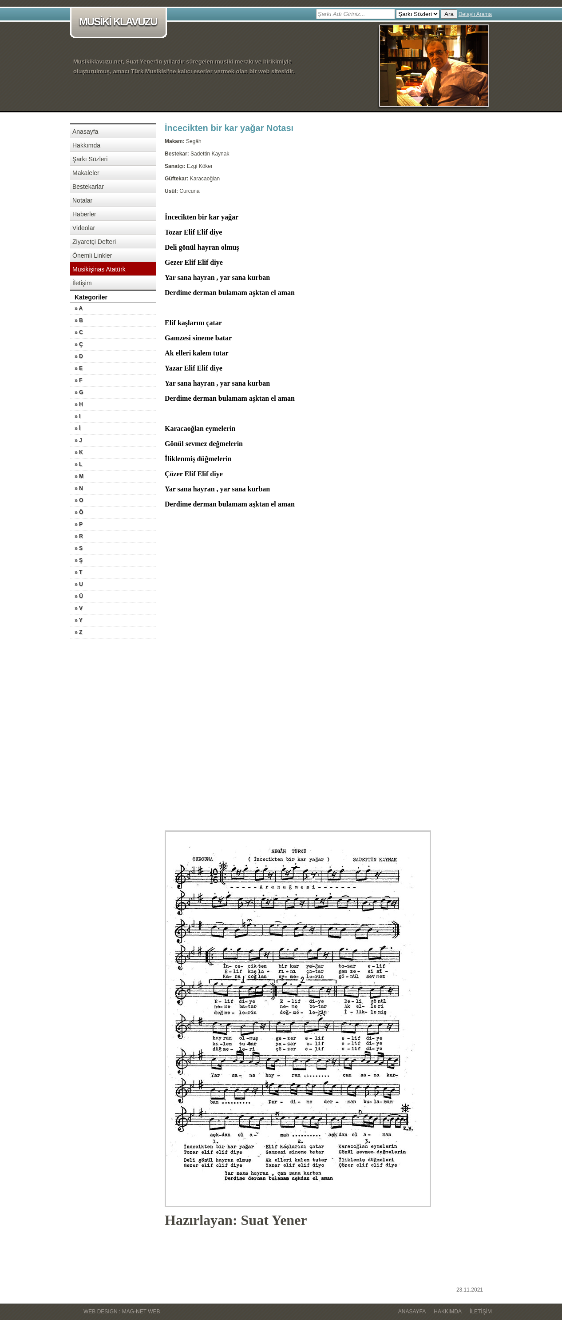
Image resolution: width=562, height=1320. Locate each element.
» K (79, 452)
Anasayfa (85, 131)
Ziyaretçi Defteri (94, 241)
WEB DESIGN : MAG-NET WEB (121, 1311)
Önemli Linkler (92, 255)
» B (79, 320)
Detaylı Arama (475, 14)
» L (78, 464)
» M (79, 476)
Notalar (82, 200)
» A (79, 308)
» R (79, 536)
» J (78, 440)
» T (78, 572)
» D (79, 356)
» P (79, 524)
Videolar (83, 227)
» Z (78, 632)
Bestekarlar (88, 186)
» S (79, 548)
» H (79, 404)
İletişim (82, 283)
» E (79, 368)
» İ (77, 428)
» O (79, 500)
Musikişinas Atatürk (99, 269)
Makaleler (85, 172)
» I (77, 416)
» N (79, 488)
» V (79, 608)
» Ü (79, 596)
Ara (449, 14)
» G (79, 392)
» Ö (79, 512)
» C (79, 332)
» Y (79, 620)
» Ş (79, 560)
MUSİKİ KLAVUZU (120, 22)
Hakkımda (86, 145)
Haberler (84, 214)
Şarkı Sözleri (89, 159)
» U (79, 584)
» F (78, 380)
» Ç (79, 344)
